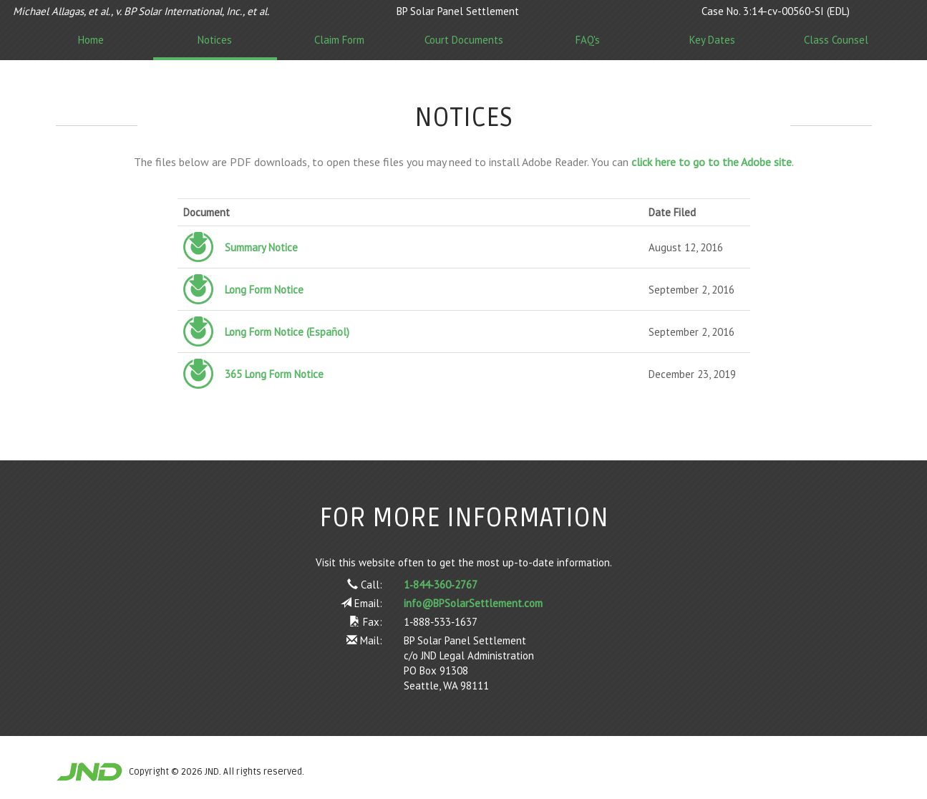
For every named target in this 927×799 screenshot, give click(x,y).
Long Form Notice (264, 289)
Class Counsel (836, 40)
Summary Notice (261, 247)
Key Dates (712, 40)
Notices (215, 40)
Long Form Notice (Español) (287, 332)
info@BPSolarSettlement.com (473, 603)
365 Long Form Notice (274, 374)
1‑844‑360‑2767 (440, 584)
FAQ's (588, 40)
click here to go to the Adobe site (711, 162)
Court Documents (463, 40)
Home (91, 40)
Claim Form (339, 40)
